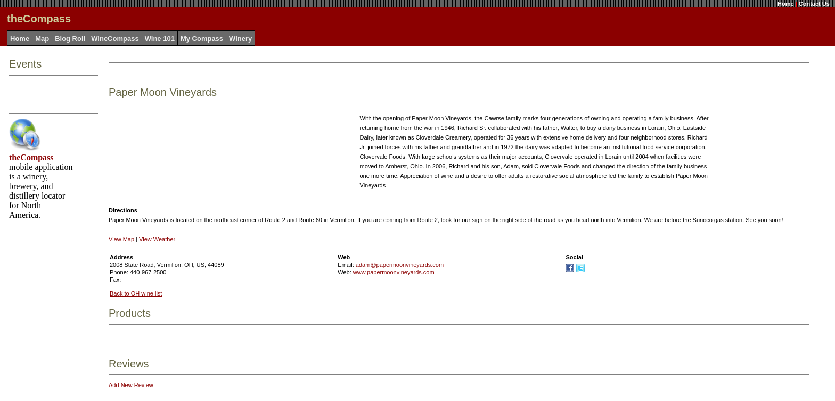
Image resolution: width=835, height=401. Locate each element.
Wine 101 (160, 39)
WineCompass (114, 39)
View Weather (157, 239)
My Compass (202, 39)
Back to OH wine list (136, 293)
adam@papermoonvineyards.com (400, 264)
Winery (240, 39)
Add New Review (131, 385)
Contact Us (814, 4)
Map (42, 39)
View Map (121, 239)
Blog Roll (70, 39)
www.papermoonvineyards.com (394, 272)
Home (785, 4)
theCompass (31, 157)
